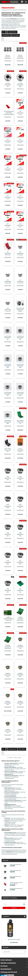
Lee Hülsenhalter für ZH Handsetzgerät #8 (20, 225)
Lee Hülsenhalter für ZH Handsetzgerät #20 (8, 197)
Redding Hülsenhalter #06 (7, 675)
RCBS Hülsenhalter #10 (20, 506)
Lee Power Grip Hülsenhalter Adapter (20, 309)
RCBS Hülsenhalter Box (20, 590)
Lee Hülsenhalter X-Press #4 (7, 309)
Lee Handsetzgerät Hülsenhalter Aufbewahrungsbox (9, 113)
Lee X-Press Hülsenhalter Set (7, 450)
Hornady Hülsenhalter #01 (7, 85)
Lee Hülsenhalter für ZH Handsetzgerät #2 (20, 169)
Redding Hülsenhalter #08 (7, 703)
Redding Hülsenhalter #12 (7, 731)
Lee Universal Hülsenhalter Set (20, 422)
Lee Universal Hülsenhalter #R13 (7, 366)
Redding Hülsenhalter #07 (20, 675)
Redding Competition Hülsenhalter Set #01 (7, 647)
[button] (2, 32)
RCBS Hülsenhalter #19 (7, 562)
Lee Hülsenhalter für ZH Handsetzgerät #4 (8, 225)
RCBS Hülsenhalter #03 (20, 478)
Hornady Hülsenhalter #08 (20, 85)
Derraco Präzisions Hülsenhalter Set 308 (20, 56)
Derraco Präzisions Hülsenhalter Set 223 (7, 56)
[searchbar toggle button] (26, 5)
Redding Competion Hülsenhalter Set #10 (20, 618)
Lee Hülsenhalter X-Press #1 (20, 253)
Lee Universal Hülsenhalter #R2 (7, 394)
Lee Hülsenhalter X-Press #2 (20, 281)
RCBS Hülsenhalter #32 (20, 562)
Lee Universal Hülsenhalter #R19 (20, 366)
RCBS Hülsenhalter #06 (7, 506)
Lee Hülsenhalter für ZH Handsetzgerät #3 (20, 197)
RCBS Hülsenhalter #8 (7, 590)
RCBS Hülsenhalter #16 (7, 534)
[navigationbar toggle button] (26, 2)
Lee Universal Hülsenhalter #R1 (20, 337)
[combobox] (12, 32)
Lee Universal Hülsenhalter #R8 (7, 422)
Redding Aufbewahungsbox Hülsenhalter (8, 618)
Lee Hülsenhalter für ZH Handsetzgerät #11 (8, 141)
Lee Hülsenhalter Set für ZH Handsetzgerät (8, 253)
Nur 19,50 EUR (14, 942)
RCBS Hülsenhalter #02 (7, 478)
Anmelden (14, 907)
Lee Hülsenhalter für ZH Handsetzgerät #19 (8, 169)
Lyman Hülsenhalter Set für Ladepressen (20, 450)
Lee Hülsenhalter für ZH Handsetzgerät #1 (20, 113)
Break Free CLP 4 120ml (14, 939)
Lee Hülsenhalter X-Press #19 (7, 281)
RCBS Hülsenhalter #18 (20, 534)
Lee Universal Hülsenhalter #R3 (20, 394)
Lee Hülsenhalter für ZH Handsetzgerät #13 (20, 141)
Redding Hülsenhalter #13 (20, 731)
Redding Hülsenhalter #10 (20, 703)
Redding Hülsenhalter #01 (20, 647)
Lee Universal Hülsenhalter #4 (7, 337)
